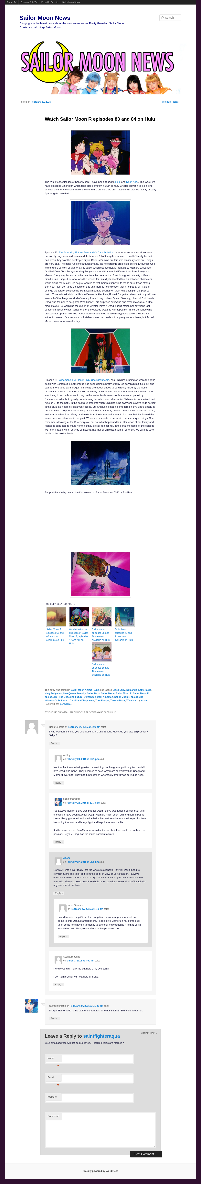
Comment (53, 1116)
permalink (65, 704)
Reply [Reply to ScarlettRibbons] (59, 984)
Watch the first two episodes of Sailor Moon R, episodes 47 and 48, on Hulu (78, 636)
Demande (131, 690)
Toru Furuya (102, 700)
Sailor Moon (108, 693)
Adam (144, 700)
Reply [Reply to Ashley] (59, 782)
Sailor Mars (93, 693)
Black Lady (119, 690)
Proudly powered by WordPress (100, 1171)
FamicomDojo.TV (29, 2)
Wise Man (131, 700)
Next (177, 101)
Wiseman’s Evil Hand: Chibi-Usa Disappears (84, 379)
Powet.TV (11, 2)
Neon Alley (132, 181)
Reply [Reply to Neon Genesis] (54, 743)
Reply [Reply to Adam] (59, 893)
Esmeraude (144, 690)
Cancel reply (149, 1033)
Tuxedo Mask (117, 700)
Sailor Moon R (124, 693)
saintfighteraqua (101, 1036)
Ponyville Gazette (49, 2)
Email (53, 1078)
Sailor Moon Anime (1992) (85, 690)
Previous (164, 101)
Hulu (118, 181)
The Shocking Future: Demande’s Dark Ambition (86, 252)
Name (53, 1059)
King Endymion (53, 693)
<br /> (88, 522)
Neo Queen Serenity (74, 693)
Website (52, 1096)
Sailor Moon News (71, 2)
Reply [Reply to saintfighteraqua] (59, 842)
